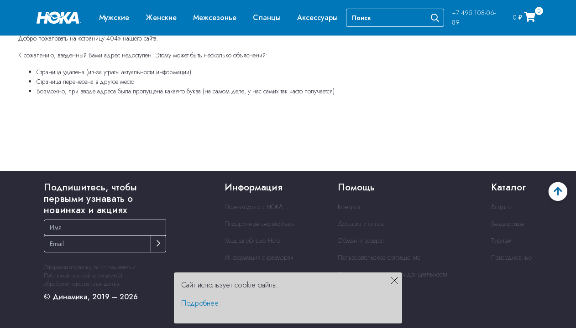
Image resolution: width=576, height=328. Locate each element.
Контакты (349, 206)
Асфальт (502, 206)
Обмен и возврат (361, 240)
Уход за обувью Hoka (253, 240)
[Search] (395, 18)
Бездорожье (507, 223)
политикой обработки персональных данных (83, 280)
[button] (114, 17)
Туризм (501, 240)
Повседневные (511, 257)
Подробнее (200, 303)
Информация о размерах (259, 257)
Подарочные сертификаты (259, 223)
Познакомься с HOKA (254, 206)
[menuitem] (114, 17)
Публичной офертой (67, 276)
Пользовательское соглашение (379, 257)
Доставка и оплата (361, 223)
